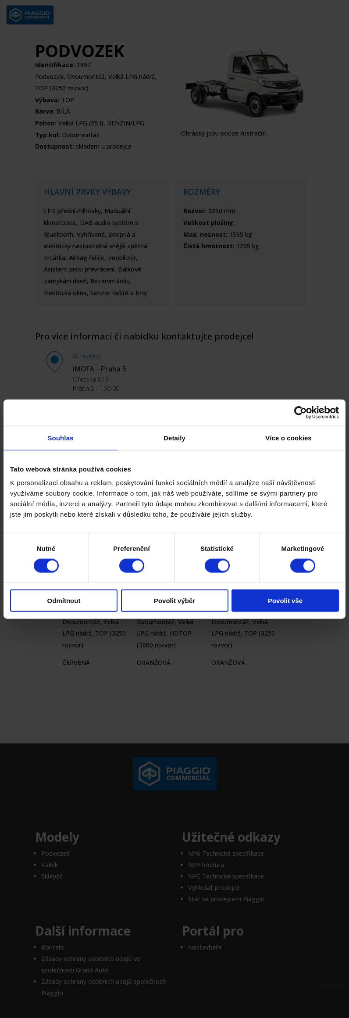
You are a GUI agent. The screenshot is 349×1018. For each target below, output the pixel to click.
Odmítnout (64, 600)
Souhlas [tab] (60, 437)
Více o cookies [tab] (288, 437)
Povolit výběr (174, 600)
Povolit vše (285, 600)
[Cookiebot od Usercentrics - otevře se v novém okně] (300, 412)
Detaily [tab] (174, 437)
